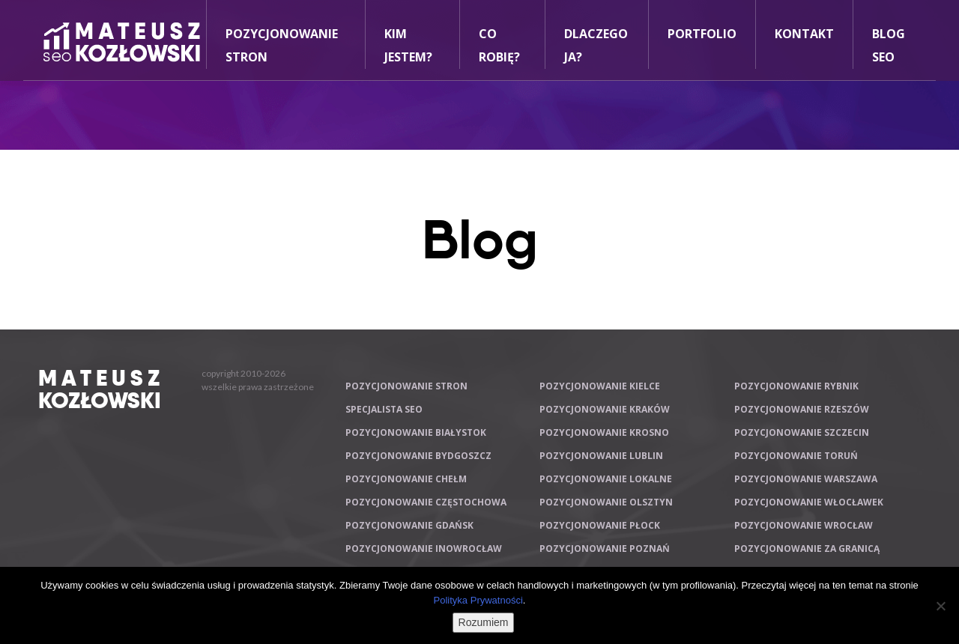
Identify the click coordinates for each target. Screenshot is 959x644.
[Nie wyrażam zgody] (940, 605)
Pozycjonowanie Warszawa (805, 479)
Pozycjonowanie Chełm (406, 479)
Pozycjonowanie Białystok (415, 432)
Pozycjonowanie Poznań (604, 548)
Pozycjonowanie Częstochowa (425, 502)
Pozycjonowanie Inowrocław (423, 548)
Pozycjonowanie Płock (599, 525)
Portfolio (702, 33)
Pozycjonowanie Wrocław (803, 525)
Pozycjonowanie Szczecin (801, 432)
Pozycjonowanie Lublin (601, 455)
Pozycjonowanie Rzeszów (801, 409)
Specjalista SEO (384, 409)
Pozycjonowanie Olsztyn (606, 502)
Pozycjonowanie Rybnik (796, 386)
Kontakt (804, 33)
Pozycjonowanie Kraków (604, 409)
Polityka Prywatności (478, 600)
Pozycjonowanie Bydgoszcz (418, 455)
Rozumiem (484, 622)
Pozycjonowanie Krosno (604, 432)
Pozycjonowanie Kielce (599, 386)
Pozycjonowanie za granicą (807, 548)
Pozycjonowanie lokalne (605, 479)
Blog (480, 239)
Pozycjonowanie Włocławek (808, 502)
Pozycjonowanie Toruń (796, 455)
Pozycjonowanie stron (406, 386)
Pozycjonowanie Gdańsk (409, 525)
